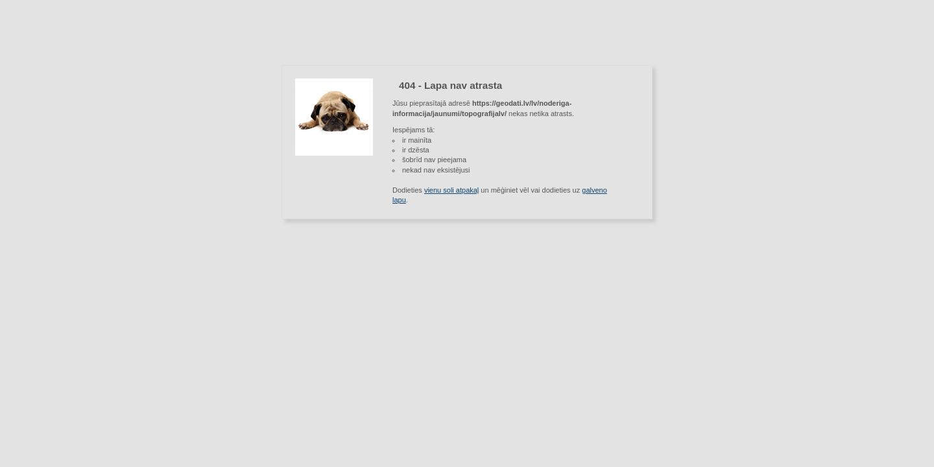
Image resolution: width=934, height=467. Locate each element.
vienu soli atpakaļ (451, 190)
